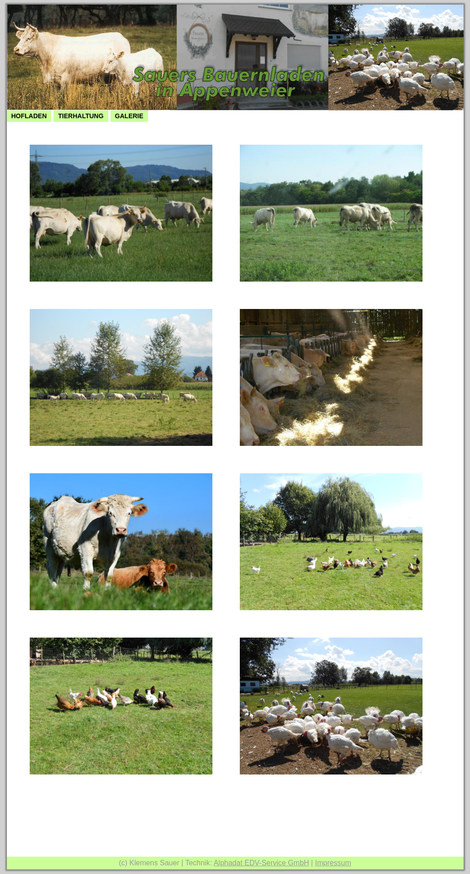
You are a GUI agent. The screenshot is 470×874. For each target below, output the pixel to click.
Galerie (129, 116)
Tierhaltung (80, 116)
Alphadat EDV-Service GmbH (261, 863)
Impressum (333, 863)
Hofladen (29, 116)
